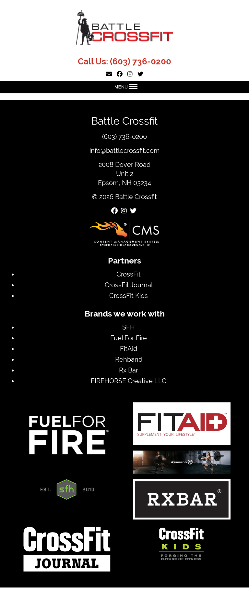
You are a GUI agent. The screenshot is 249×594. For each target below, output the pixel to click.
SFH (128, 327)
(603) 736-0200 (140, 61)
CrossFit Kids (128, 295)
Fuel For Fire (128, 338)
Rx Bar (128, 370)
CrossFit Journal (129, 285)
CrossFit (128, 274)
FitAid (128, 348)
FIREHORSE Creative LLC (128, 381)
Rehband (128, 359)
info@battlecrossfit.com (124, 150)
